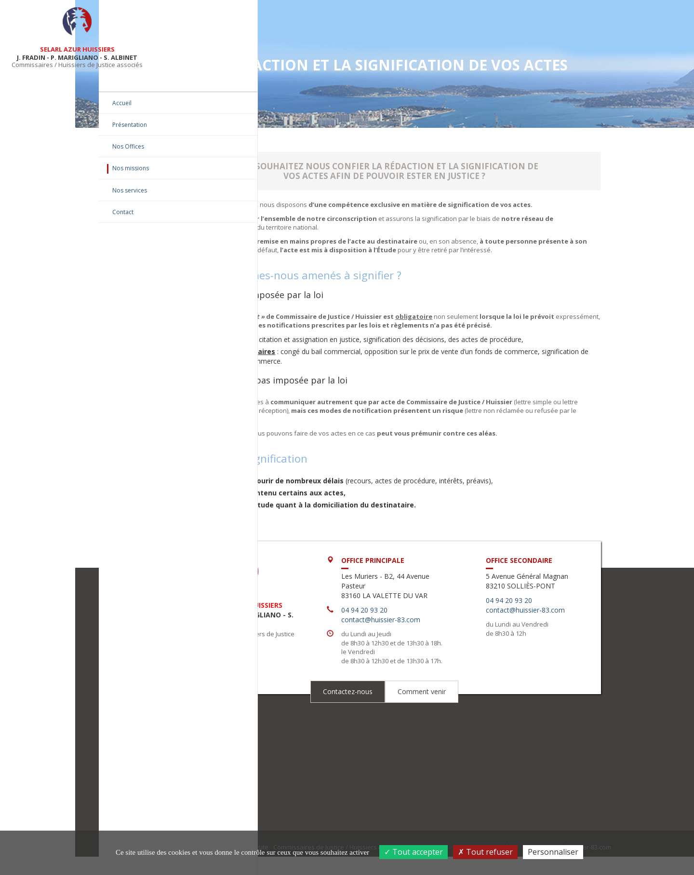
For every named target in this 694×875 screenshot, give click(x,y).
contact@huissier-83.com (429, 638)
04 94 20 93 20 (413, 628)
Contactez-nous (388, 728)
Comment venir (462, 728)
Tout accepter (413, 852)
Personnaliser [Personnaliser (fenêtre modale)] (553, 852)
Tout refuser (485, 852)
